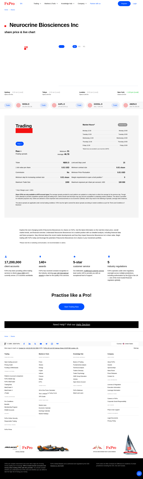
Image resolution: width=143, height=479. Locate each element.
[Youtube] (41, 344)
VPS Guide (42, 396)
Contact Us (22, 348)
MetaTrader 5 (8, 387)
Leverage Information (114, 390)
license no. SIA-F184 (57, 466)
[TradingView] (57, 344)
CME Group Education (80, 376)
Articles (75, 379)
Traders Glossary (78, 370)
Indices (41, 373)
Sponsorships (112, 367)
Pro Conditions (8, 401)
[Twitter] (35, 344)
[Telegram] (46, 344)
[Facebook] (24, 344)
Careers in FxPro (113, 398)
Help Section (83, 324)
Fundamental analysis (79, 365)
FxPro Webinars (78, 390)
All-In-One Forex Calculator (47, 390)
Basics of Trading (78, 362)
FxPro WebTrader (9, 382)
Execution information (114, 387)
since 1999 (21, 273)
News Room (111, 370)
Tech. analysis (48, 393)
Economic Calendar (45, 408)
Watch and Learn (78, 393)
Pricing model (8, 365)
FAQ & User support (114, 410)
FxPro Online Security (11, 418)
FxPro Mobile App (9, 379)
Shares (41, 365)
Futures (41, 376)
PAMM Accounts (9, 410)
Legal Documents (113, 418)
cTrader (6, 393)
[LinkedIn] (29, 344)
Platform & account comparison (13, 376)
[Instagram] (52, 344)
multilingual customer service (94, 271)
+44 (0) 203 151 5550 (32, 348)
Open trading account (10, 362)
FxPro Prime (8, 429)
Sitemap (136, 348)
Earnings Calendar (44, 411)
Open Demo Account (79, 382)
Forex (40, 362)
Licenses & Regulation (114, 384)
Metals (41, 379)
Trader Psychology (78, 373)
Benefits (6, 404)
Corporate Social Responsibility (117, 401)
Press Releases (112, 373)
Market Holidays (43, 413)
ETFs (40, 382)
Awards (110, 365)
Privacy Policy (112, 421)
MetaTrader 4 (8, 390)
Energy (41, 367)
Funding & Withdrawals (11, 367)
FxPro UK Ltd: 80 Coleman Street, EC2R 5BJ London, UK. (61, 348)
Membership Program (10, 407)
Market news (43, 405)
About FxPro (111, 362)
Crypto (41, 370)
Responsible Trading (10, 421)
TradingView (8, 384)
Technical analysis (78, 367)
